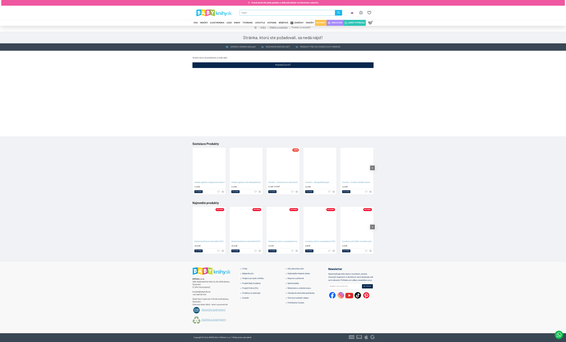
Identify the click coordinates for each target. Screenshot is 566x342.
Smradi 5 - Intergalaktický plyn (317, 182)
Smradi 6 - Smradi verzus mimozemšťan (283, 182)
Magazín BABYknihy (214, 310)
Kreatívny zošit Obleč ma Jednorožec (357, 241)
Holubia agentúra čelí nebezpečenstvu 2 (246, 182)
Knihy (263, 27)
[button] (198, 191)
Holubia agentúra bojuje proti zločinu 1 (209, 182)
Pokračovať (283, 65)
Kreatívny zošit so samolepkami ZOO (320, 241)
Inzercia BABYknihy (214, 319)
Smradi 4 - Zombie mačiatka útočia (356, 182)
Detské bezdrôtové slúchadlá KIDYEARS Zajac (209, 241)
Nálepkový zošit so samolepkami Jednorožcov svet (283, 241)
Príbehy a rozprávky (279, 27)
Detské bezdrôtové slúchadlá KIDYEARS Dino (246, 241)
